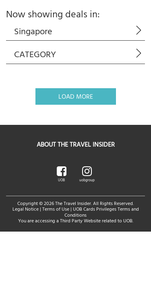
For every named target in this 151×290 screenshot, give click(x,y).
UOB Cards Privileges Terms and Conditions (101, 211)
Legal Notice (25, 208)
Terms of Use (55, 208)
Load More (75, 96)
